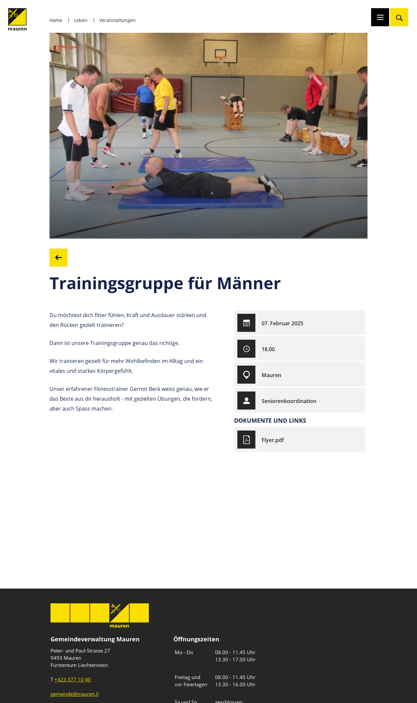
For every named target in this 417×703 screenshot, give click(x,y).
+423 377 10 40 (72, 679)
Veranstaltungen (117, 20)
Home (56, 20)
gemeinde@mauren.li (74, 694)
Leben (81, 20)
